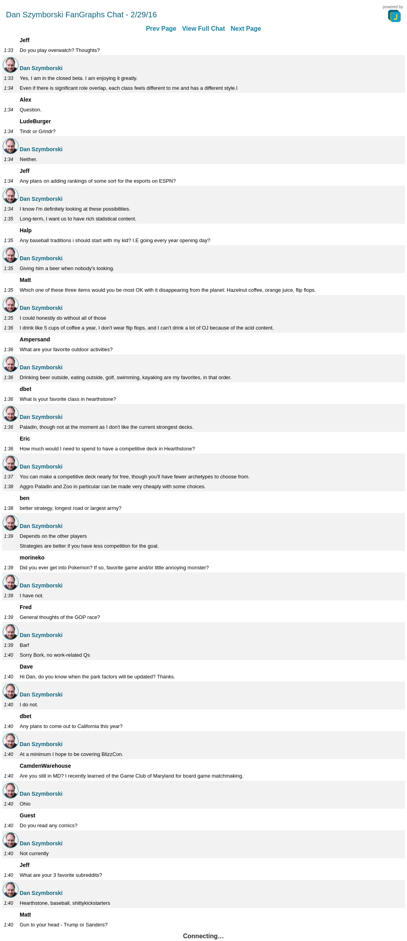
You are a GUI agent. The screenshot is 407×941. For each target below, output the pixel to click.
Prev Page (161, 28)
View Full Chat (203, 28)
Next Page (246, 28)
